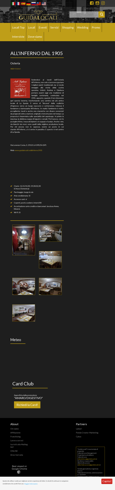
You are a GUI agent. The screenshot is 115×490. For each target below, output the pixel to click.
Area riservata (16, 455)
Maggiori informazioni (30, 484)
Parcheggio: (19, 192)
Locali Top (18, 27)
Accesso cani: (19, 199)
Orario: (17, 186)
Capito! (106, 481)
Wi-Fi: (16, 212)
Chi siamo (14, 429)
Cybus (78, 436)
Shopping (68, 27)
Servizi (54, 27)
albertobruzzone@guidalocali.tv (89, 465)
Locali (31, 27)
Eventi (43, 27)
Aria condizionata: (21, 196)
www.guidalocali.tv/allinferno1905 (28, 150)
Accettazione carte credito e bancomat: (30, 206)
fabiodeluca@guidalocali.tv (87, 459)
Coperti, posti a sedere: (23, 203)
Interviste (18, 36)
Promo (96, 27)
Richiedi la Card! (27, 405)
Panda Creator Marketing (87, 432)
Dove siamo (35, 36)
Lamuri (79, 429)
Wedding (82, 27)
